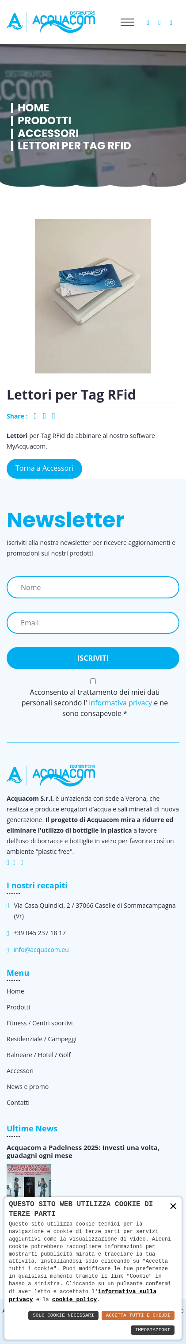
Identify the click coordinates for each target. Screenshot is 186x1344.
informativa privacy (120, 703)
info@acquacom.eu (40, 949)
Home (33, 108)
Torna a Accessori (44, 468)
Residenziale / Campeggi (41, 1039)
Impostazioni (152, 1330)
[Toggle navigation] (127, 22)
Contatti (18, 1102)
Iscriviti (92, 658)
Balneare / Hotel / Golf (39, 1055)
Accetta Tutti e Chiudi (138, 1315)
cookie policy (74, 1299)
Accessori (48, 133)
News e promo (28, 1086)
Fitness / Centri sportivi (40, 1023)
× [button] (173, 1206)
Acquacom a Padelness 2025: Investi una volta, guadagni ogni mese (83, 1151)
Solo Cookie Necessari (63, 1315)
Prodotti (44, 120)
